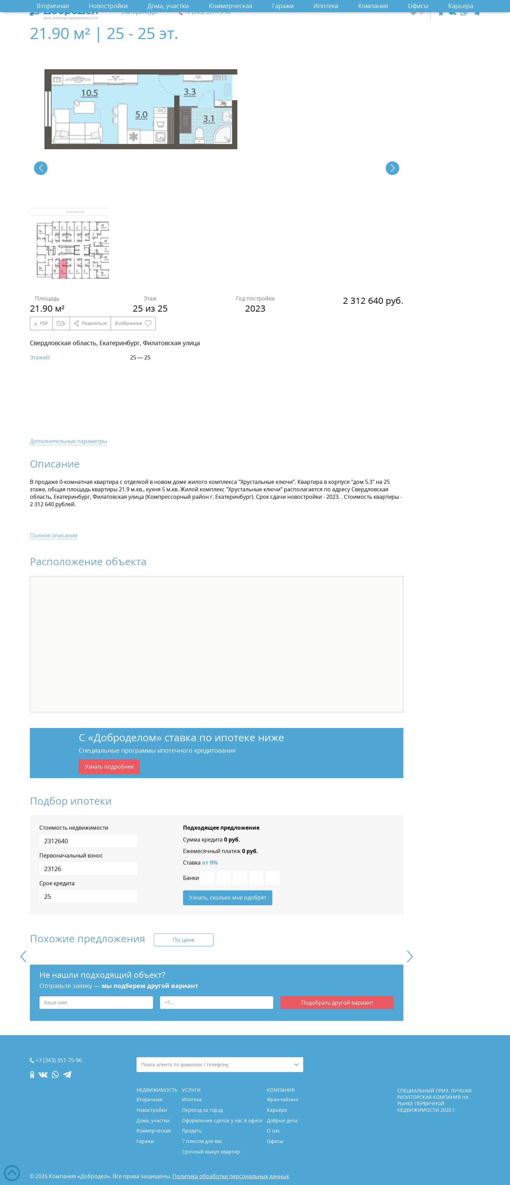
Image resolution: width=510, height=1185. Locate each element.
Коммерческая (230, 6)
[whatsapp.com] (464, 12)
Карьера (460, 6)
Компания (373, 6)
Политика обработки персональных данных (230, 1176)
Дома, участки (168, 6)
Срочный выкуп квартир (211, 1151)
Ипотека (325, 6)
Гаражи (283, 6)
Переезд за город (202, 1110)
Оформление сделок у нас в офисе (222, 1120)
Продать (192, 1130)
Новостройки (108, 6)
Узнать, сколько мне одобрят (227, 898)
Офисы (418, 6)
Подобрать (337, 1003)
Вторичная (53, 6)
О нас (273, 1130)
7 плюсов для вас (202, 1141)
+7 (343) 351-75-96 (207, 12)
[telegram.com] (476, 12)
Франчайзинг (283, 1099)
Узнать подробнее (109, 766)
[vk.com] (451, 12)
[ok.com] (441, 12)
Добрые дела (282, 1120)
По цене (184, 940)
